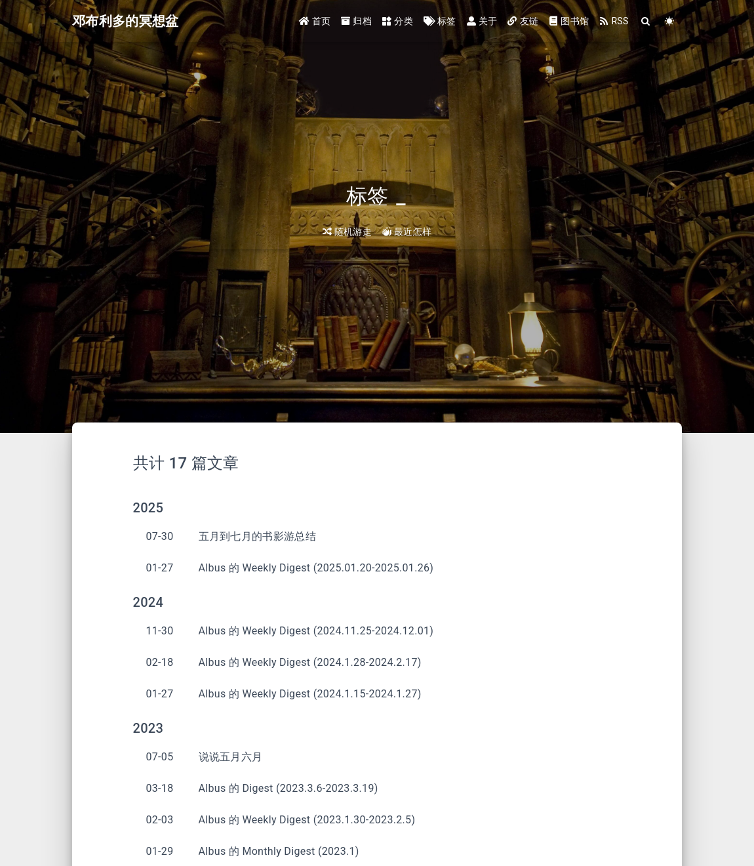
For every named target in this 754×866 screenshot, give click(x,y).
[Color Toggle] (670, 21)
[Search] (646, 21)
